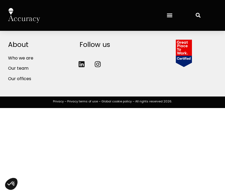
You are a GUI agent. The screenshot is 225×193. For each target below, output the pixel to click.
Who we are (20, 58)
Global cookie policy (116, 101)
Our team (18, 68)
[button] (169, 15)
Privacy (58, 101)
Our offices (19, 79)
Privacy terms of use (82, 101)
